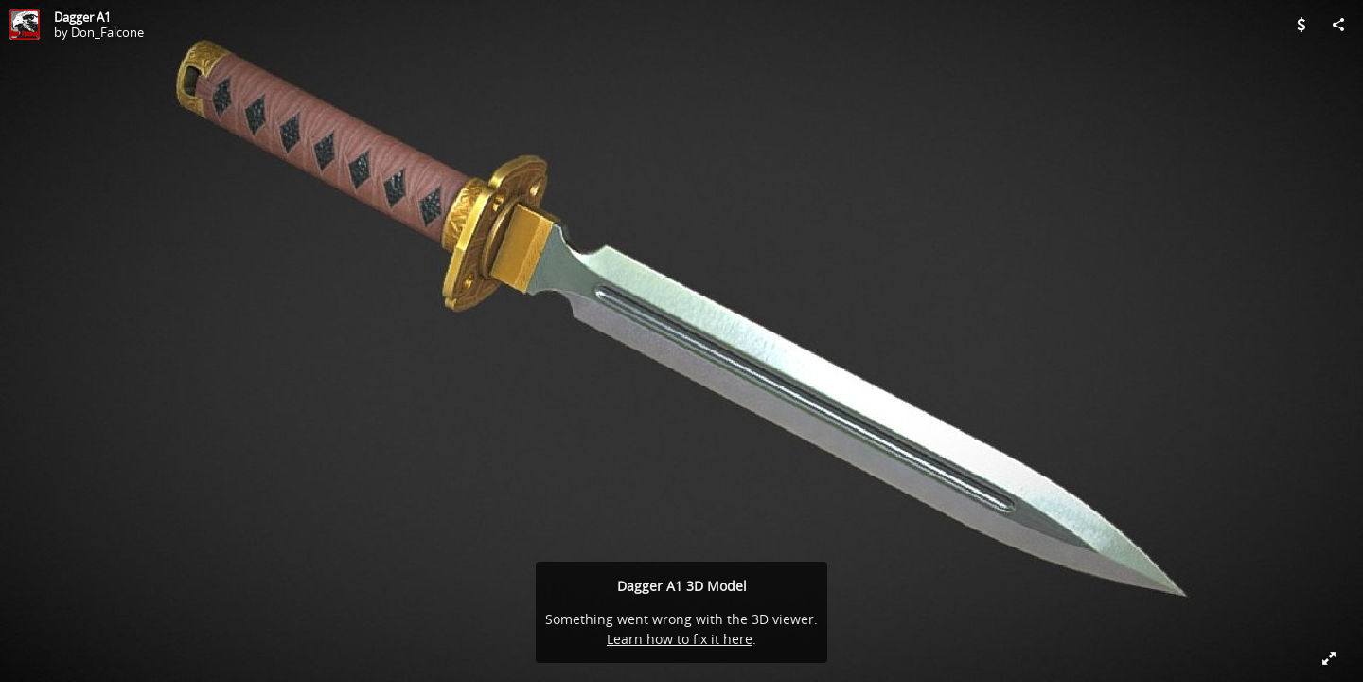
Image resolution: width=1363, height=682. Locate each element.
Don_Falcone (107, 32)
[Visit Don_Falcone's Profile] (24, 24)
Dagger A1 (82, 17)
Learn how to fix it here (679, 639)
